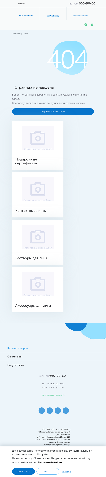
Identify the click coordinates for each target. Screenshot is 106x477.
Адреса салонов (26, 15)
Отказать (48, 471)
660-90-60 (82, 3)
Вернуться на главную (53, 111)
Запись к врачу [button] (53, 15)
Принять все (23, 471)
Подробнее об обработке (50, 462)
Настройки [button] (66, 471)
